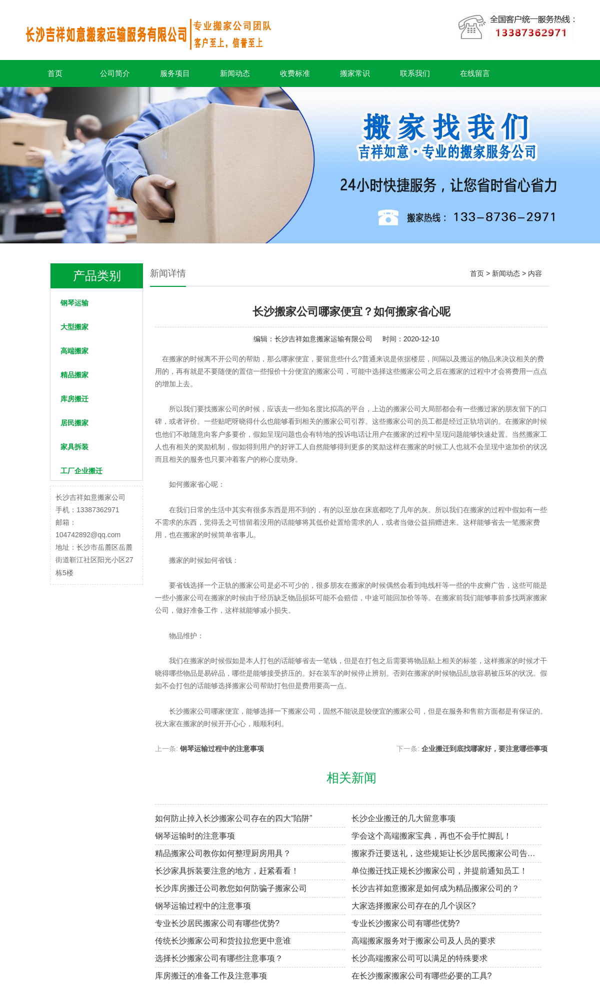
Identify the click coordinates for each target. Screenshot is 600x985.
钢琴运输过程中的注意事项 (222, 749)
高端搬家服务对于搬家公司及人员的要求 (424, 941)
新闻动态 (235, 73)
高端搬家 (74, 351)
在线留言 (475, 73)
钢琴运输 (74, 303)
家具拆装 (74, 447)
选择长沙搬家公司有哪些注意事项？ (219, 958)
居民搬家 (74, 423)
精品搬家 (74, 375)
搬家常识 (355, 73)
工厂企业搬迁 (81, 471)
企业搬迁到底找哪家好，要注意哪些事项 (485, 749)
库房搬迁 (74, 399)
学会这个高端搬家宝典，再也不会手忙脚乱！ (432, 836)
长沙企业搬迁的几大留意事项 (404, 818)
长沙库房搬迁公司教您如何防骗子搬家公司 (231, 888)
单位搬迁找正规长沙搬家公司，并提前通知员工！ (440, 871)
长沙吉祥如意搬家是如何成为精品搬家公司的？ (436, 888)
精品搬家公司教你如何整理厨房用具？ (223, 853)
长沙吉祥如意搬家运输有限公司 (323, 339)
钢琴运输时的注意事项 (195, 836)
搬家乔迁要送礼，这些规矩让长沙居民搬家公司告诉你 (447, 853)
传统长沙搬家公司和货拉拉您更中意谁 (223, 941)
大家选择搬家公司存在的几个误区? (414, 906)
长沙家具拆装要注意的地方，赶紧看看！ (227, 871)
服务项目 (175, 73)
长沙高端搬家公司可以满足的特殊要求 (420, 958)
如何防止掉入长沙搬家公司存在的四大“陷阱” (233, 818)
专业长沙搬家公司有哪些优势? (406, 923)
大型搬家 (74, 327)
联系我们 (415, 73)
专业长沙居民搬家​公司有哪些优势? (217, 923)
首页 (55, 73)
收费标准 (295, 73)
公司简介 (115, 73)
